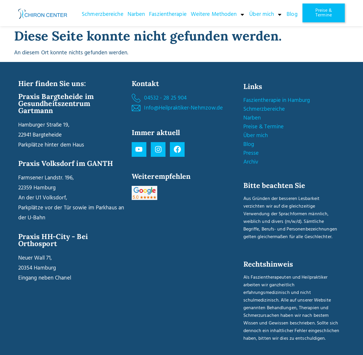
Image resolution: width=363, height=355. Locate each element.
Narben (136, 14)
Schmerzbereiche (102, 14)
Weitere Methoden (218, 14)
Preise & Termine (263, 126)
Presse (251, 153)
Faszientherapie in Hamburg (276, 100)
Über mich (265, 14)
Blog (292, 14)
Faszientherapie (168, 14)
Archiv (251, 162)
